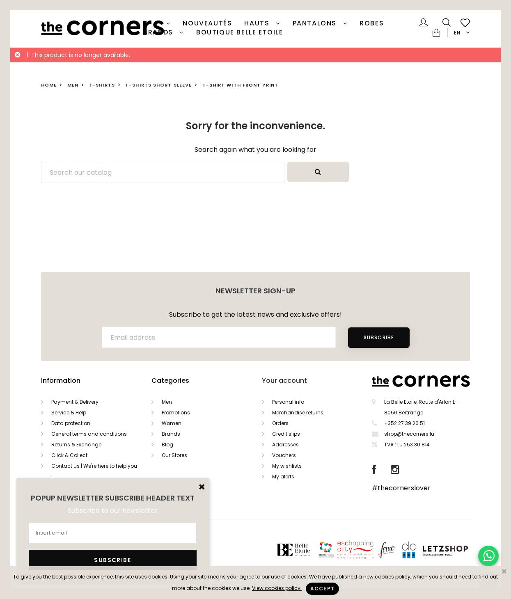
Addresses (285, 444)
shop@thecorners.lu (409, 433)
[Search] (162, 172)
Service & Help (68, 412)
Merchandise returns (297, 412)
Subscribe (378, 337)
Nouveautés (207, 23)
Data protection (70, 423)
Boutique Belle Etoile (239, 32)
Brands (159, 32)
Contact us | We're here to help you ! (94, 471)
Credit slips (286, 433)
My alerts (283, 476)
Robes (372, 23)
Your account (284, 380)
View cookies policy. (277, 588)
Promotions (176, 412)
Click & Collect (69, 455)
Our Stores (174, 455)
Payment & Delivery (75, 401)
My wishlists (287, 465)
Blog (167, 444)
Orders (280, 423)
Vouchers (284, 455)
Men (167, 401)
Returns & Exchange (76, 444)
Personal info (288, 401)
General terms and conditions (89, 433)
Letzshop (455, 549)
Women (171, 423)
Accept (322, 588)
